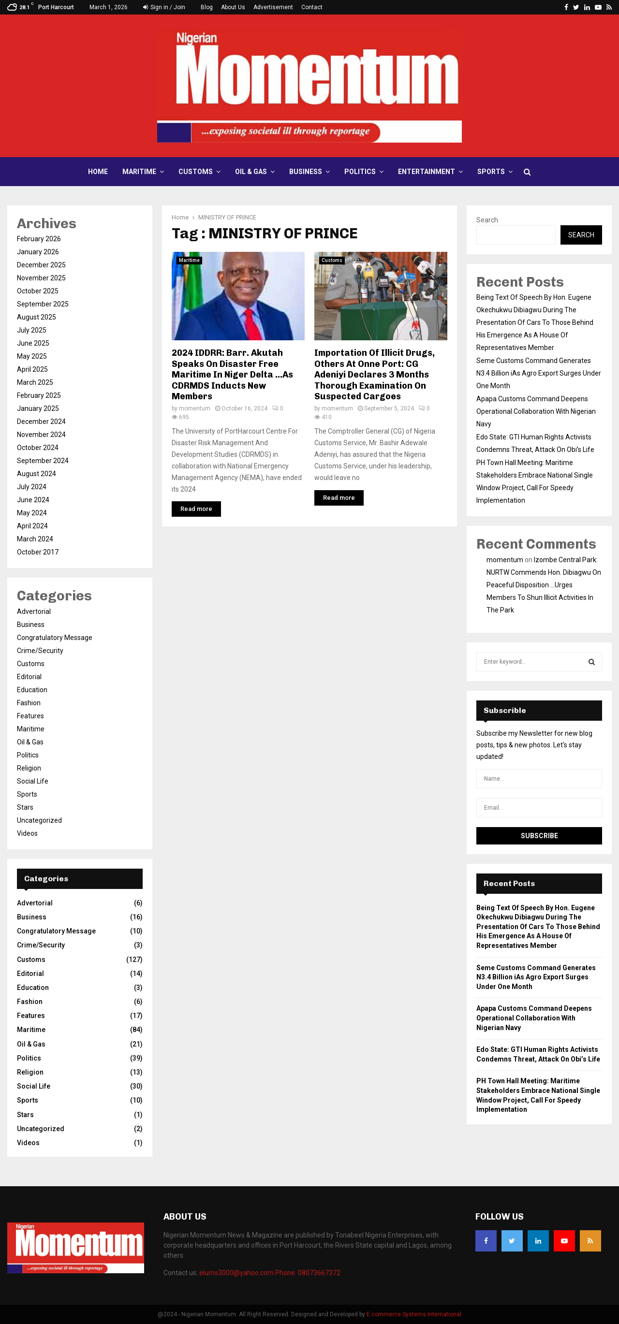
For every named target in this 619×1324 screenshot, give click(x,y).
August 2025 (36, 317)
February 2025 (39, 395)
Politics (360, 171)
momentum (194, 408)
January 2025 (38, 408)
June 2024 (33, 500)
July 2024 (31, 487)
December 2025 (41, 265)
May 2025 (32, 356)
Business (305, 171)
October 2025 (38, 291)
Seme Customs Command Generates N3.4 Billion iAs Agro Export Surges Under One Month (538, 373)
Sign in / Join (164, 7)
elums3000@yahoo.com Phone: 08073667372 (269, 1273)
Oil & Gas (251, 171)
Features (30, 716)
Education (32, 690)
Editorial (29, 677)
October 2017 (38, 552)
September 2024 (43, 461)
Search (487, 220)
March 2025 (35, 382)
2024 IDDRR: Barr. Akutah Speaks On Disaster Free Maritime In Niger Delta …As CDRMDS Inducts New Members (232, 375)
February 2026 (39, 239)
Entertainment (426, 171)
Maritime (139, 171)
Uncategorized (39, 820)
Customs (195, 171)
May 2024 (32, 513)
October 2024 (38, 447)
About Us (233, 7)
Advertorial (34, 611)
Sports (491, 171)
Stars (25, 807)
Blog (207, 7)
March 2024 (35, 539)
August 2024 (36, 474)
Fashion (29, 703)
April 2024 (32, 526)
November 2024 (41, 434)
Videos (27, 833)
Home (98, 171)
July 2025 (31, 330)
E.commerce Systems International (414, 1314)
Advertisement (273, 7)
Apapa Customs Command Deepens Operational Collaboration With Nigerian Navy (536, 411)
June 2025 (33, 343)
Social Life (32, 781)
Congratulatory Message (54, 637)
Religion (29, 768)
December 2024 (41, 421)
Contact (312, 7)
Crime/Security (40, 651)
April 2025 (32, 369)
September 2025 (43, 304)
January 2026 (38, 252)
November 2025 (41, 278)
